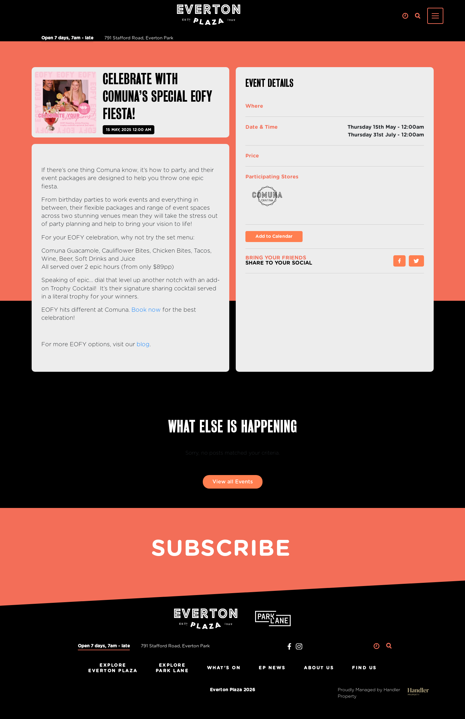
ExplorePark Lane (172, 668)
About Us (319, 668)
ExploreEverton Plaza (113, 668)
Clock (405, 16)
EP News (272, 668)
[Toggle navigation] (435, 16)
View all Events (232, 481)
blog (143, 345)
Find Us (364, 668)
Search (418, 16)
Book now (146, 310)
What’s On (224, 668)
